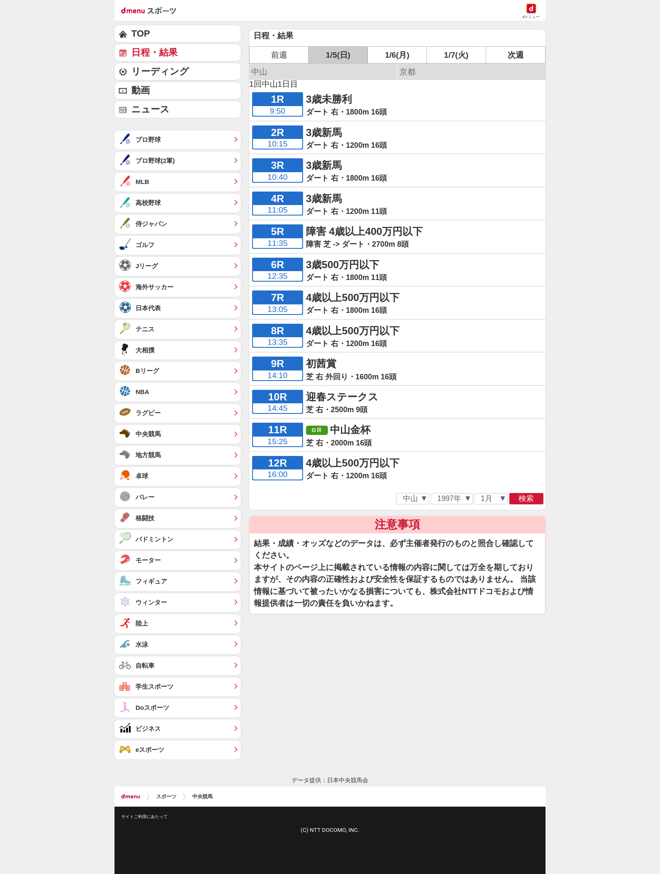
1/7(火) (456, 55)
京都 (407, 71)
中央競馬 (202, 796)
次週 (516, 55)
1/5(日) (338, 55)
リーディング (160, 71)
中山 (259, 71)
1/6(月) (397, 55)
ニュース (150, 109)
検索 (526, 498)
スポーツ (166, 796)
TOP (140, 33)
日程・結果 (154, 52)
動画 (140, 90)
